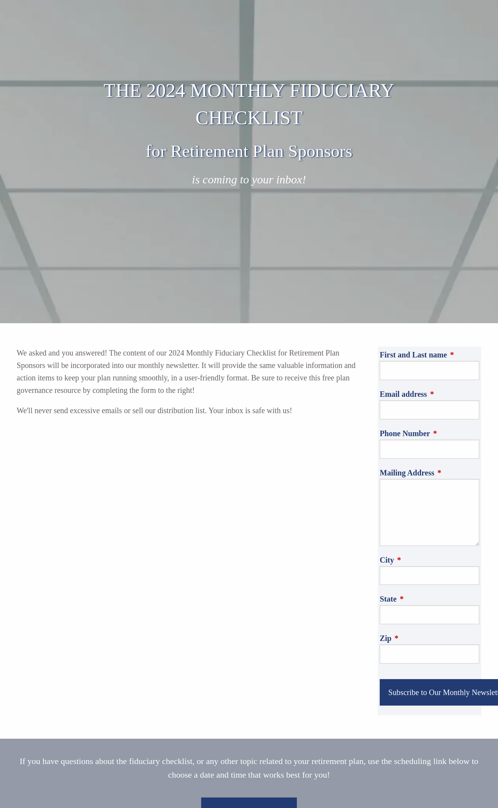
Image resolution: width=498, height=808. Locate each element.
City (423, 560)
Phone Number (429, 433)
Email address (429, 394)
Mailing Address (429, 472)
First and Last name (429, 354)
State (425, 599)
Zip (422, 638)
